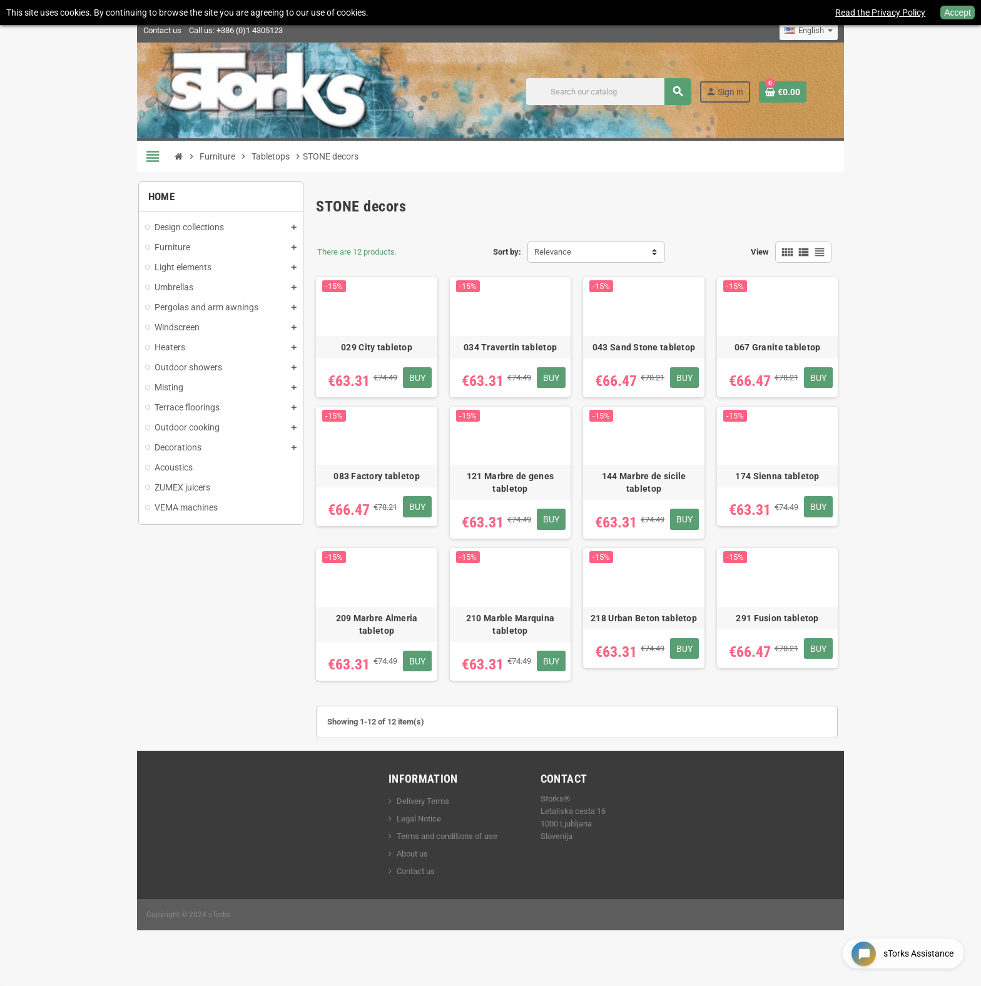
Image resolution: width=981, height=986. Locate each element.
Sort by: (507, 252)
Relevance (552, 252)
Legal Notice (411, 843)
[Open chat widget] (899, 950)
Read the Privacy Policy (880, 13)
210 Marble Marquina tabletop (511, 649)
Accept (957, 13)
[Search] (628, 91)
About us (404, 878)
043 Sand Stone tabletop (653, 355)
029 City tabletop (369, 355)
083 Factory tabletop (370, 492)
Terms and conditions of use (439, 860)
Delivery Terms (415, 825)
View (782, 252)
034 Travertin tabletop (511, 355)
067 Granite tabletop (795, 355)
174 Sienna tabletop (795, 492)
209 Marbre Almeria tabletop (370, 643)
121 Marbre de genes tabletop (511, 498)
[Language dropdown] (830, 30)
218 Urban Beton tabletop (653, 643)
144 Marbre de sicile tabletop (653, 492)
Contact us (140, 30)
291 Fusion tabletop (795, 643)
